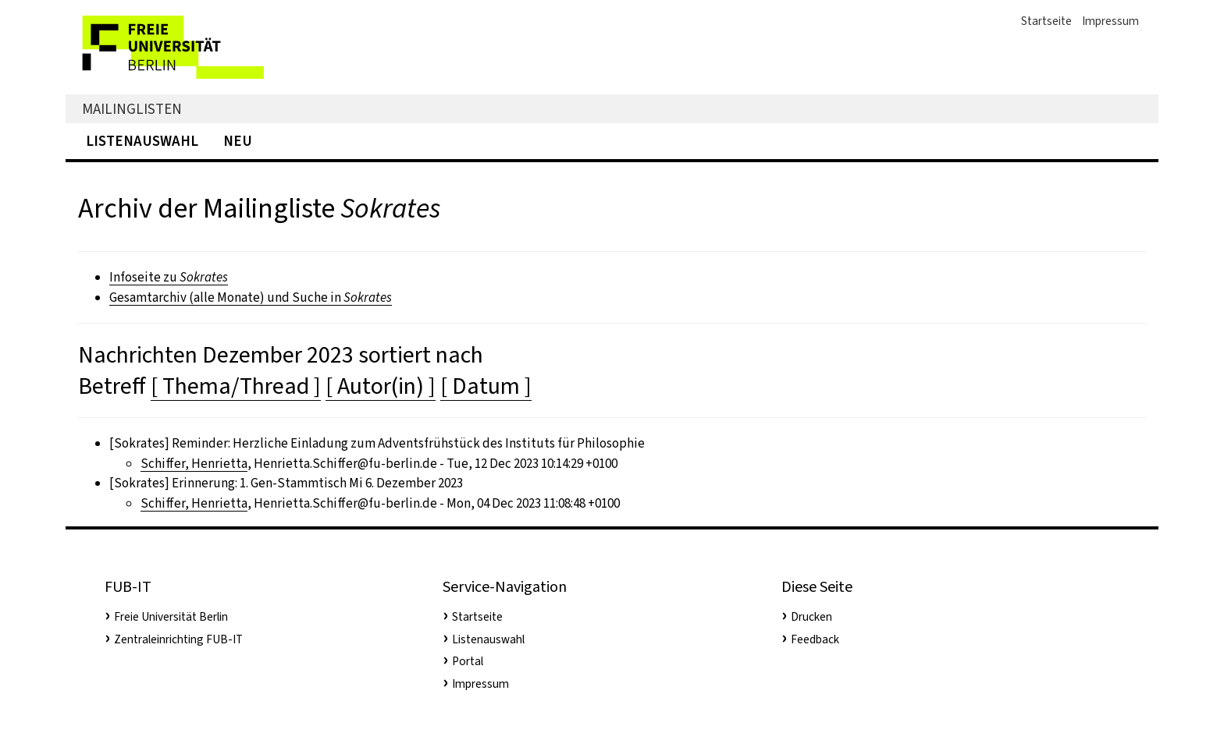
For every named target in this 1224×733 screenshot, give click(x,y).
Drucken (811, 617)
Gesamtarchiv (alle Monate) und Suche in (250, 297)
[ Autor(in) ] (381, 386)
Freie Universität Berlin (171, 617)
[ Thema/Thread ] (236, 386)
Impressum (1110, 21)
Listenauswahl (142, 140)
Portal (467, 661)
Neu (237, 140)
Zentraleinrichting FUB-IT (178, 639)
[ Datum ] (486, 386)
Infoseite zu (168, 277)
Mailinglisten (132, 109)
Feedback (815, 639)
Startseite (1046, 21)
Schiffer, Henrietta (194, 464)
